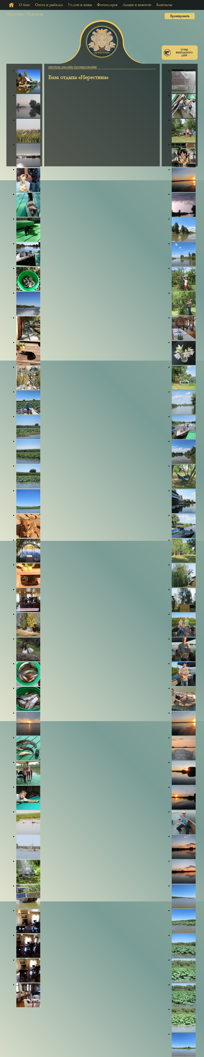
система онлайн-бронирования (72, 67)
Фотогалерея (107, 5)
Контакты (164, 5)
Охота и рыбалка (49, 5)
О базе (24, 5)
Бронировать (179, 16)
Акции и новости (137, 5)
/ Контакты (34, 14)
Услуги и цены (80, 5)
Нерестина (15, 14)
